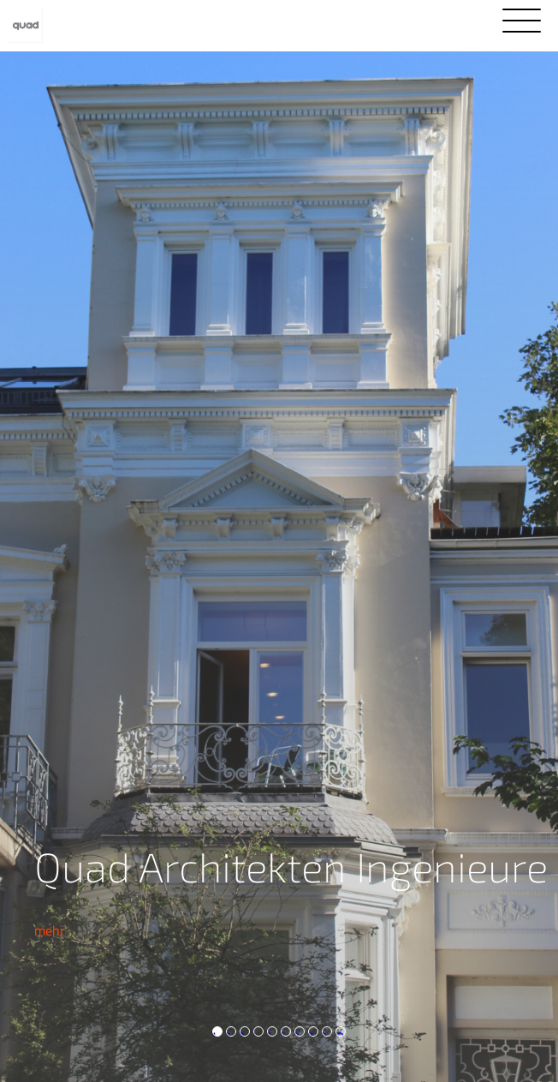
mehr (49, 930)
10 (339, 1031)
